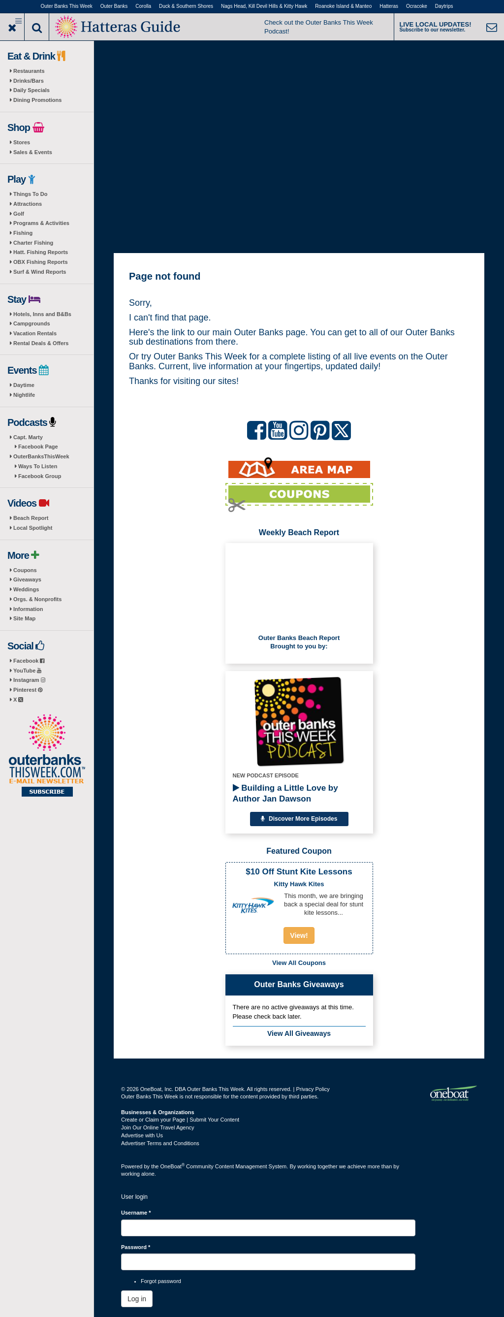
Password (135, 1247)
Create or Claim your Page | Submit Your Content (180, 1120)
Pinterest (27, 690)
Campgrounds (31, 323)
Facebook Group (39, 476)
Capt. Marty (28, 437)
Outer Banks (114, 6)
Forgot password (161, 1281)
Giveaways (27, 579)
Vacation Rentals (35, 333)
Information (28, 609)
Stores (21, 142)
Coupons (25, 570)
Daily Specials (31, 90)
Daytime (23, 385)
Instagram (29, 680)
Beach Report (31, 518)
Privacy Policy (312, 1089)
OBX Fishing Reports (40, 262)
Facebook (28, 661)
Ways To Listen (37, 466)
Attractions (27, 204)
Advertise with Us (142, 1135)
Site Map (24, 618)
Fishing (22, 233)
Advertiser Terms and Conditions (160, 1143)
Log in (136, 1299)
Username (136, 1213)
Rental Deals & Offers (40, 343)
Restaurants (29, 71)
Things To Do (30, 194)
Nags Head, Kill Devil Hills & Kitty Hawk (264, 6)
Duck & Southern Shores (186, 6)
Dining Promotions (37, 100)
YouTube (27, 671)
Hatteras (388, 6)
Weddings (26, 589)
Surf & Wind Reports (39, 272)
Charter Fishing (33, 243)
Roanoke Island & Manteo (343, 6)
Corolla (143, 6)
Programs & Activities (41, 223)
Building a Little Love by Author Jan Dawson (285, 793)
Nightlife (24, 395)
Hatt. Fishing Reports (40, 252)
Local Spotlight (32, 528)
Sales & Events (32, 152)
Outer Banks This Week (67, 6)
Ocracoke (416, 6)
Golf (18, 214)
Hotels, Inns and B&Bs (42, 314)
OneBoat (172, 1166)
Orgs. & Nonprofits (37, 599)
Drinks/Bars (28, 81)
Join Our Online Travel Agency (157, 1127)
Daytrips (444, 6)
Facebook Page (38, 447)
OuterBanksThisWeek (41, 456)
